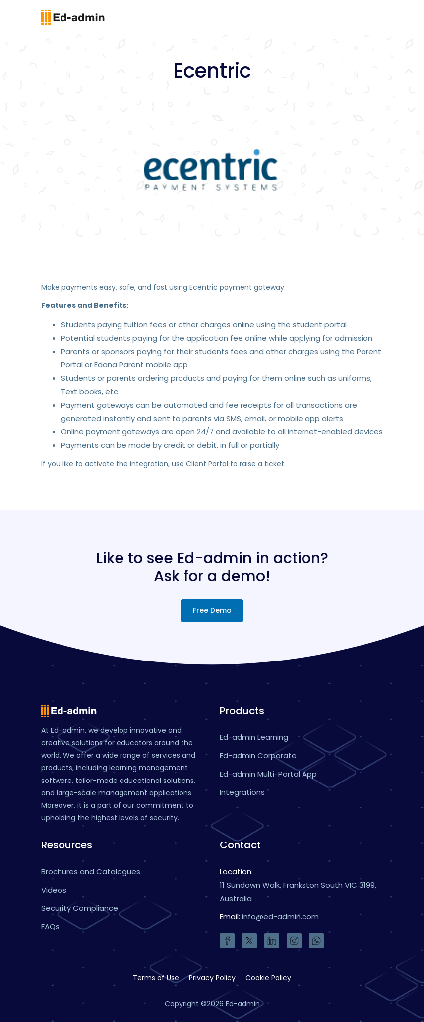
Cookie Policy (268, 978)
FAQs (50, 927)
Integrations (242, 792)
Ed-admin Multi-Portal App (268, 774)
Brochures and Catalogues (90, 872)
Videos (53, 890)
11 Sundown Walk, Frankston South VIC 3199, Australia (298, 892)
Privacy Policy (212, 978)
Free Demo (212, 610)
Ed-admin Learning (254, 737)
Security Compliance (79, 908)
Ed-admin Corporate (258, 755)
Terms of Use (156, 978)
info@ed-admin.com (280, 917)
